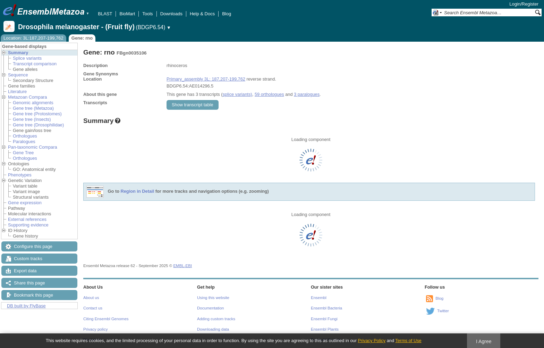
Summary (18, 52)
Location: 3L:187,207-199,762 (33, 38)
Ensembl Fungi (324, 319)
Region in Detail (137, 191)
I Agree (484, 341)
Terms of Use (408, 340)
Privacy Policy (371, 340)
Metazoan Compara (27, 97)
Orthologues (25, 136)
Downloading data (213, 329)
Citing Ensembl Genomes (106, 319)
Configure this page (33, 246)
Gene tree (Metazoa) (33, 108)
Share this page (29, 282)
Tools (147, 13)
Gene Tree (23, 152)
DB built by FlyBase (26, 305)
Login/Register (523, 4)
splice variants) (237, 94)
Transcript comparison (35, 63)
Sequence (18, 74)
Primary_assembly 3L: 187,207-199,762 (206, 79)
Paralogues (24, 141)
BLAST (105, 13)
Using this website (213, 298)
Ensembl (318, 298)
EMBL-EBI (182, 266)
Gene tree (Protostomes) (37, 113)
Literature (17, 91)
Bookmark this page (33, 295)
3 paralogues (307, 94)
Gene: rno (82, 38)
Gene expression (25, 202)
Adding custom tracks (216, 319)
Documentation (210, 308)
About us (91, 298)
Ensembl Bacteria (326, 308)
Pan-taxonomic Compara (32, 147)
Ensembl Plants (325, 329)
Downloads (171, 13)
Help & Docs (202, 13)
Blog (226, 13)
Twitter (443, 311)
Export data (25, 270)
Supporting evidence (28, 224)
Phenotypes (20, 174)
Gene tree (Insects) (32, 119)
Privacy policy (95, 329)
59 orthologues (269, 94)
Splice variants (27, 58)
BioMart (127, 13)
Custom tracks (28, 258)
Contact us (92, 308)
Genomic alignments (33, 102)
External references (27, 219)
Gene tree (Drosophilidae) (38, 124)
